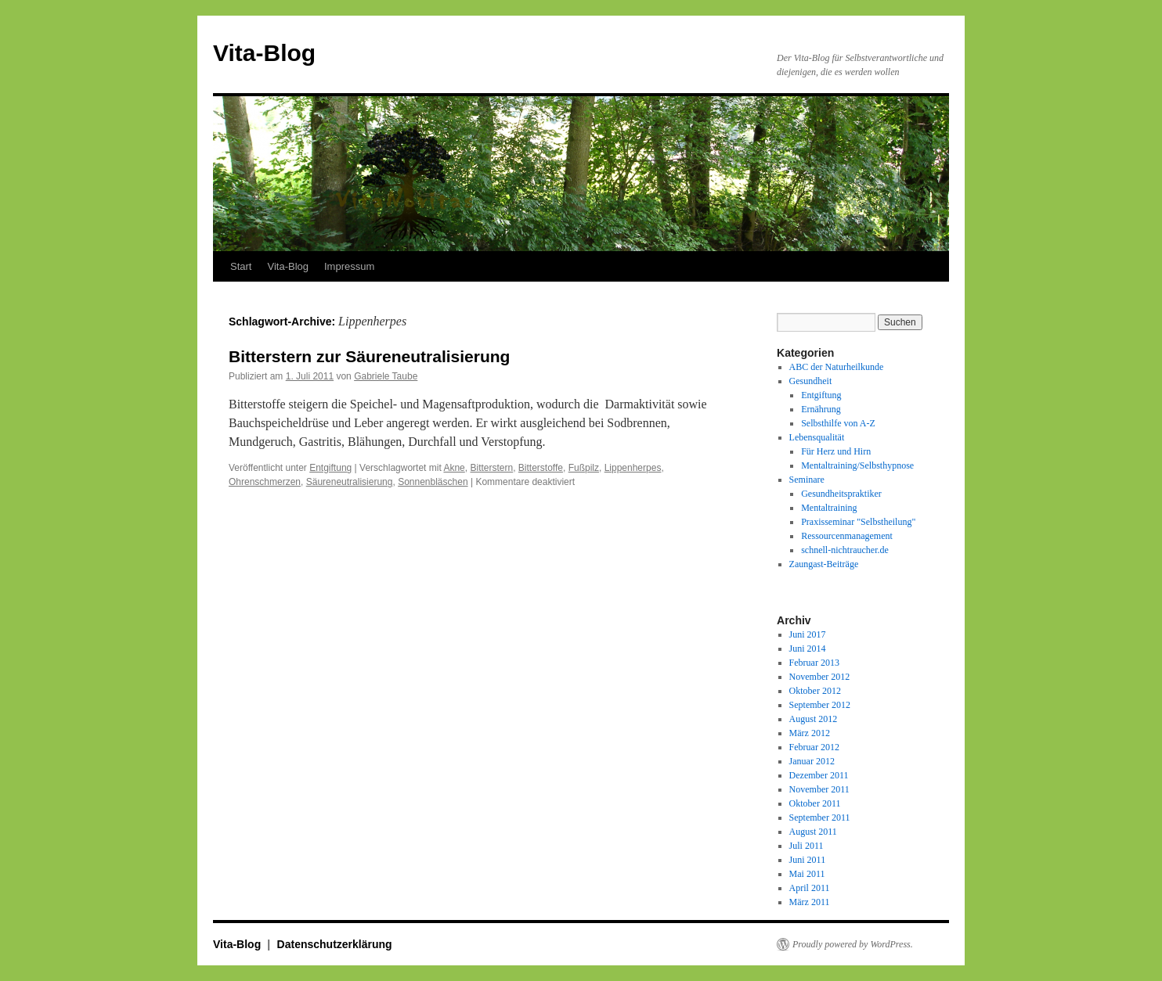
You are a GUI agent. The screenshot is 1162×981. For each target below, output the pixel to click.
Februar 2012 (814, 747)
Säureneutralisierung (349, 481)
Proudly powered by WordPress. (852, 944)
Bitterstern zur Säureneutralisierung (369, 356)
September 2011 (819, 817)
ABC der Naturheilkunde (836, 366)
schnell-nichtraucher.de (845, 549)
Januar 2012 (812, 761)
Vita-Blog (264, 53)
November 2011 (819, 789)
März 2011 (809, 902)
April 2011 (809, 887)
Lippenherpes (633, 467)
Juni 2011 (807, 859)
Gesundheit (810, 381)
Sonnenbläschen (432, 481)
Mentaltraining (829, 507)
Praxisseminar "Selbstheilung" (858, 521)
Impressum (349, 266)
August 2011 (813, 831)
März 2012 (809, 733)
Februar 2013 (814, 662)
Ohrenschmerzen (265, 481)
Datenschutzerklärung (334, 944)
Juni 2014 (807, 648)
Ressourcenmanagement (847, 535)
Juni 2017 (807, 634)
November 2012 (819, 676)
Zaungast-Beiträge (824, 564)
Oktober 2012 (815, 690)
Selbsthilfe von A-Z (838, 423)
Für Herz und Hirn (836, 451)
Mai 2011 (807, 873)
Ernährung (821, 409)
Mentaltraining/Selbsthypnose (857, 465)
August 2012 (813, 718)
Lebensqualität (817, 437)
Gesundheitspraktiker (841, 493)
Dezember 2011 (819, 775)
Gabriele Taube (385, 376)
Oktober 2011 (815, 803)
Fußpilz (583, 467)
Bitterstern (491, 467)
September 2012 (819, 704)
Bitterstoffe (540, 467)
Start (240, 266)
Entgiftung (330, 467)
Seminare (807, 479)
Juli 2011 (806, 845)
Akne (453, 467)
